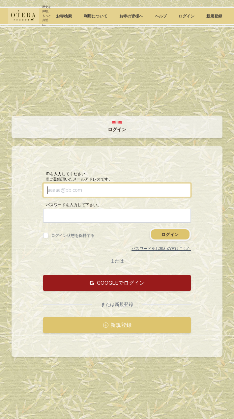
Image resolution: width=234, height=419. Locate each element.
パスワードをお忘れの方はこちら (161, 248)
